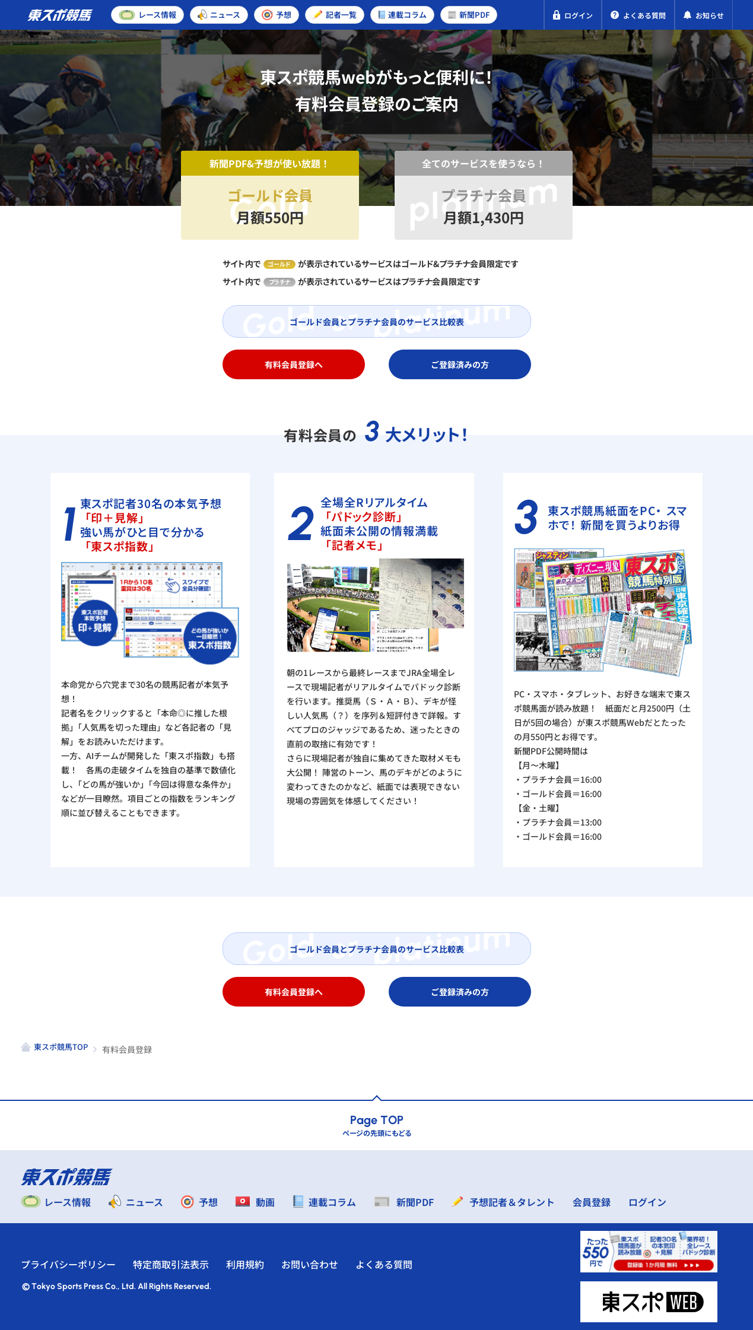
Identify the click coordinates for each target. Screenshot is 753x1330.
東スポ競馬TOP (61, 1046)
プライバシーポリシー (68, 1264)
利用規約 (245, 1264)
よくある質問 (383, 1264)
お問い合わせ (309, 1264)
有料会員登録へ (294, 364)
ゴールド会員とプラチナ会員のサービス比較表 (377, 322)
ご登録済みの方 (460, 364)
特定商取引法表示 (171, 1264)
